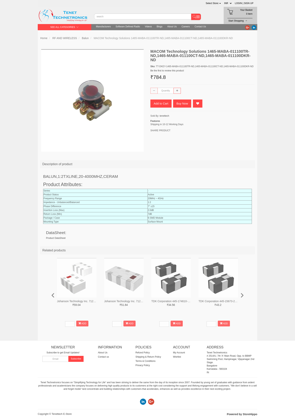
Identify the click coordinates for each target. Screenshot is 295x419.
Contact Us (200, 26)
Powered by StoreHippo (242, 414)
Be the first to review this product (167, 70)
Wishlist (177, 356)
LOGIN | (239, 3)
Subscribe (76, 358)
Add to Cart (161, 103)
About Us (172, 26)
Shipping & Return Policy (148, 356)
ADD (82, 323)
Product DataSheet (55, 238)
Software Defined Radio (128, 26)
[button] (213, 3)
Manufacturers (103, 26)
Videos (148, 26)
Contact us (103, 356)
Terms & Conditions (146, 361)
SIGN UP (248, 3)
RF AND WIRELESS (64, 38)
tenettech (164, 116)
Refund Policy (143, 352)
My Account (179, 352)
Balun (85, 38)
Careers (186, 26)
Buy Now (182, 103)
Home (43, 38)
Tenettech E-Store (62, 413)
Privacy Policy (143, 365)
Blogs (159, 26)
